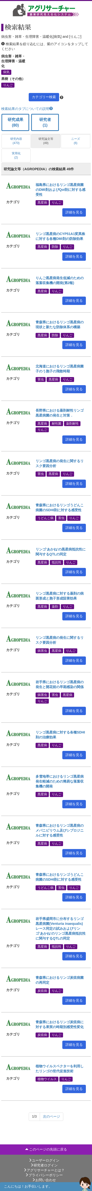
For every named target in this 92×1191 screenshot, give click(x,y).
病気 (6, 72)
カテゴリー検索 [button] (44, 97)
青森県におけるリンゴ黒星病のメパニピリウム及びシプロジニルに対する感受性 (60, 830)
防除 (55, 247)
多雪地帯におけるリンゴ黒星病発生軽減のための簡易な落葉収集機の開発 (60, 781)
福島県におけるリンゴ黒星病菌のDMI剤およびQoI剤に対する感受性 (60, 189)
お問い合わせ (44, 1180)
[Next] (51, 1116)
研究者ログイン (44, 1165)
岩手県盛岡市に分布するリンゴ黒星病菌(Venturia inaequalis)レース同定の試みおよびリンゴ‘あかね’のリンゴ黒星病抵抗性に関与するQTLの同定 (61, 928)
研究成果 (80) (15, 122)
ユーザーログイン (43, 1160)
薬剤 (55, 606)
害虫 (41, 379)
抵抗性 (56, 562)
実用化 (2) (16, 155)
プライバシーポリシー (44, 1175)
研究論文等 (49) (46, 141)
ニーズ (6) (75, 141)
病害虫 (42, 650)
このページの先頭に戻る (46, 1149)
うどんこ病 (45, 518)
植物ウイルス (47, 1079)
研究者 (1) (45, 122)
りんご (8, 85)
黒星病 (42, 202)
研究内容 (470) (16, 141)
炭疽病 (42, 990)
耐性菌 (56, 423)
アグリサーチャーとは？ (44, 1170)
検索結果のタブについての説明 (27, 109)
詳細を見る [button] (74, 212)
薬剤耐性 (72, 423)
